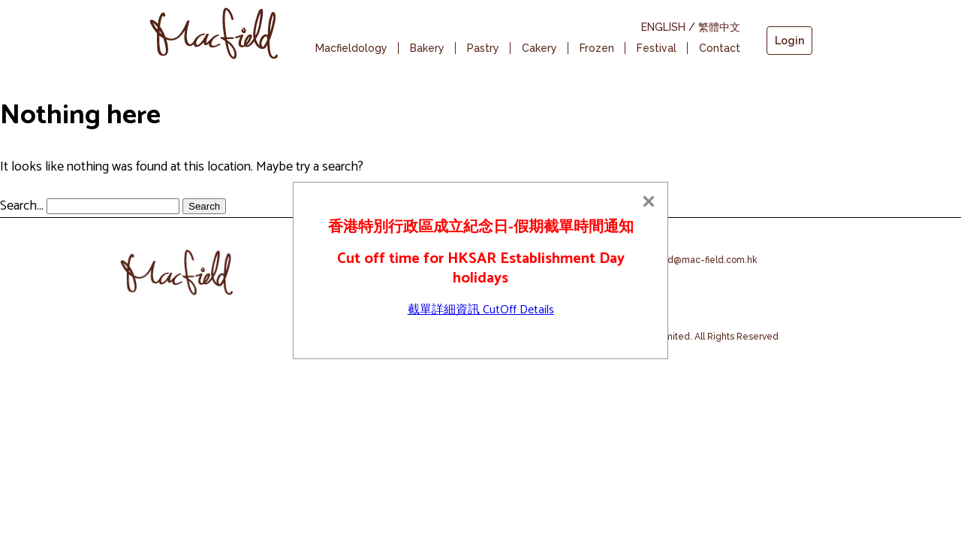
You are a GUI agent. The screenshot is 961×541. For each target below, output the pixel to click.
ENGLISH (663, 27)
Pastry (483, 48)
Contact (719, 48)
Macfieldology (351, 48)
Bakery (427, 48)
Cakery (539, 48)
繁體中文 (719, 27)
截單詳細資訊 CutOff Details (481, 310)
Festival (656, 48)
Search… (22, 206)
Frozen (597, 48)
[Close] (648, 201)
